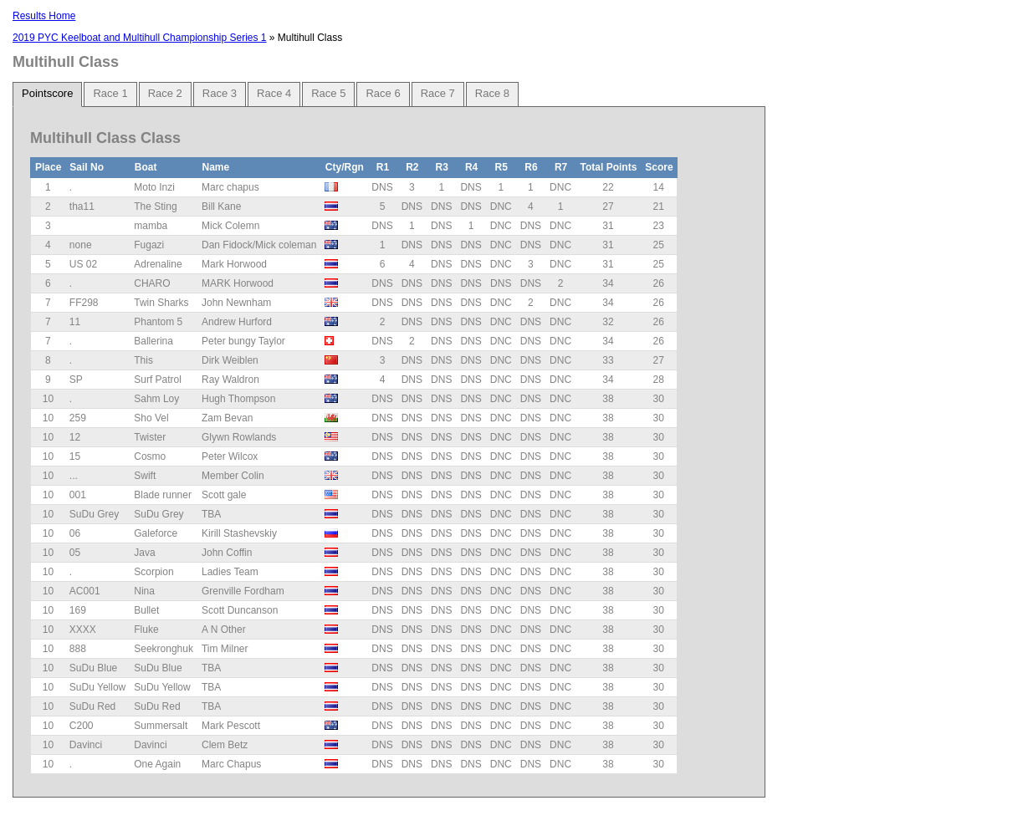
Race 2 (165, 93)
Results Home (44, 16)
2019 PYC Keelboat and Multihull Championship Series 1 (140, 37)
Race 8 (492, 93)
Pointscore (47, 93)
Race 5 (328, 93)
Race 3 (219, 93)
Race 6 (383, 93)
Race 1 (110, 93)
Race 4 (274, 93)
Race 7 (438, 93)
